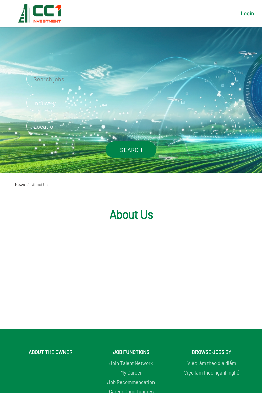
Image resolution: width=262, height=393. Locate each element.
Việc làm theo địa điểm (211, 363)
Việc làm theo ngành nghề (211, 372)
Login (247, 13)
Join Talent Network (131, 363)
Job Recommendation (131, 382)
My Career (131, 372)
